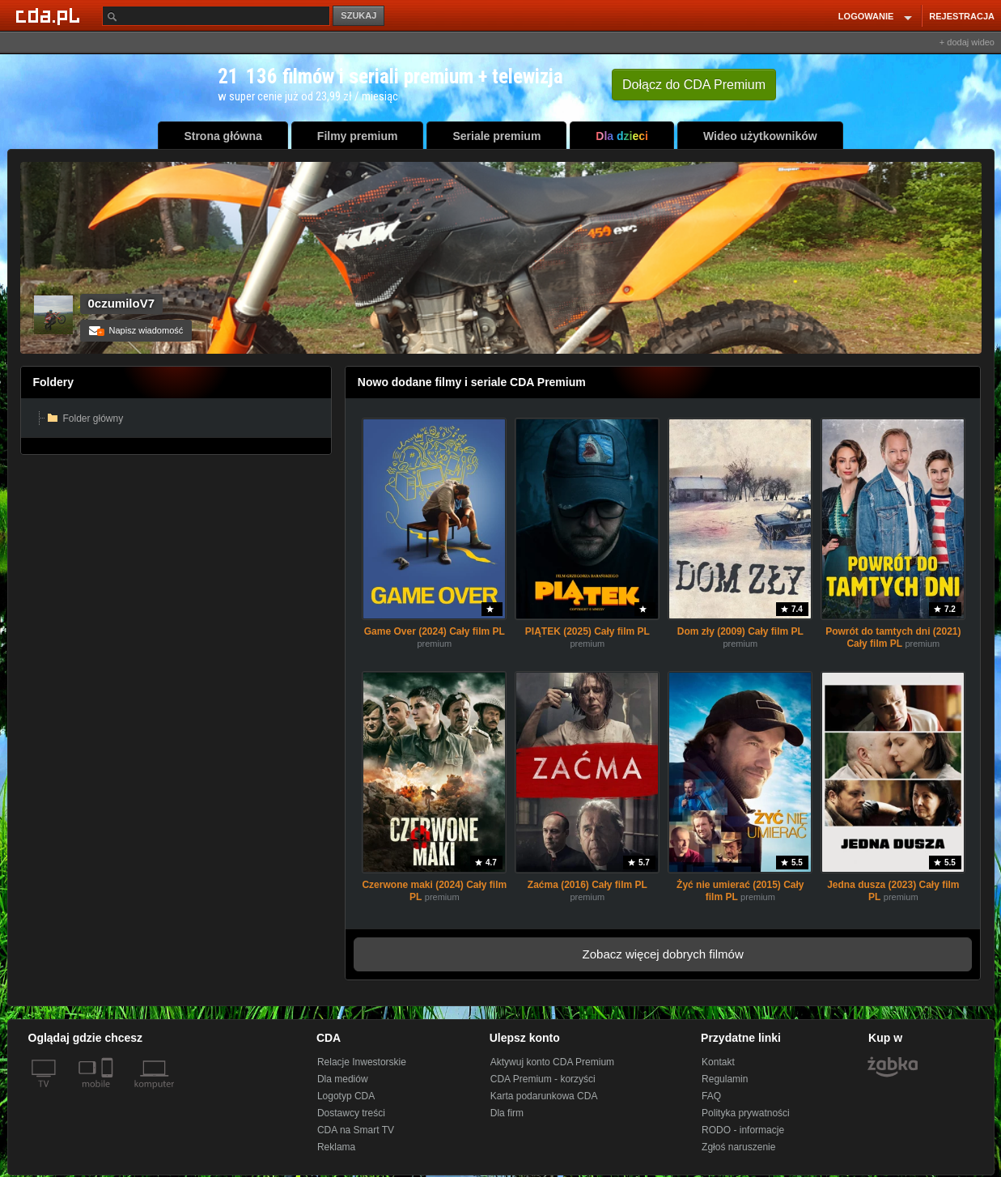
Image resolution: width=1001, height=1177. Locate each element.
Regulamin (725, 1079)
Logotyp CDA (346, 1096)
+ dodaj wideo (967, 42)
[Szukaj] (216, 16)
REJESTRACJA (962, 16)
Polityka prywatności (746, 1113)
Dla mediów (342, 1079)
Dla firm (507, 1113)
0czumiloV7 (121, 303)
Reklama (336, 1147)
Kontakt (718, 1062)
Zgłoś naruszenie (738, 1147)
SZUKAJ (358, 15)
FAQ (711, 1096)
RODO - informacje (743, 1130)
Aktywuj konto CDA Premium (552, 1062)
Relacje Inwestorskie (361, 1062)
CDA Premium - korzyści (543, 1079)
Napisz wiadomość (136, 330)
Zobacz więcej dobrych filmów (663, 954)
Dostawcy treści (351, 1113)
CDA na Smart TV (355, 1130)
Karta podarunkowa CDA (544, 1096)
